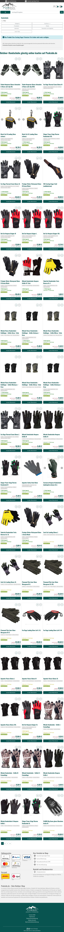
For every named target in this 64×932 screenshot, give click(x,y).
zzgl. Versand (18, 99)
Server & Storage (32, 928)
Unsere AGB (32, 914)
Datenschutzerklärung (32, 918)
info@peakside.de (40, 872)
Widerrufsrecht (32, 920)
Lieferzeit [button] (16, 28)
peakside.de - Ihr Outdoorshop (32, 912)
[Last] (10, 843)
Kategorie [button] (17, 23)
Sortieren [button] (47, 23)
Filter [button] (16, 31)
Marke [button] (47, 26)
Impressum (32, 916)
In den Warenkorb (10, 102)
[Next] (7, 843)
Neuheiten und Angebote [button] (47, 28)
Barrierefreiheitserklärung (32, 922)
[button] (16, 59)
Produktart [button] (16, 26)
